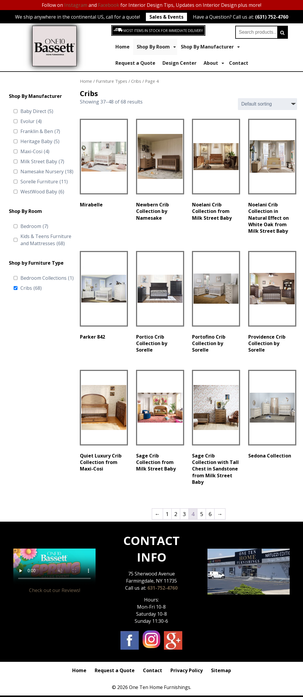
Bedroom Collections (47, 278)
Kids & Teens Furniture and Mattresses (45, 240)
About (214, 63)
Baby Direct (36, 111)
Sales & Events (166, 17)
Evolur (31, 121)
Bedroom (34, 226)
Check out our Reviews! (54, 590)
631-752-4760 (162, 588)
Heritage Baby (39, 141)
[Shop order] (267, 104)
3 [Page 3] (184, 514)
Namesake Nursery (46, 171)
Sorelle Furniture (44, 181)
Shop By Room (156, 47)
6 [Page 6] (210, 514)
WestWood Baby (42, 191)
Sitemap (221, 670)
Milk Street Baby (42, 161)
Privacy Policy (186, 670)
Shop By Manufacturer (210, 47)
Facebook (108, 5)
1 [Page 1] (167, 514)
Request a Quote (135, 63)
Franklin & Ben (40, 131)
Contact (238, 63)
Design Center (179, 63)
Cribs (31, 288)
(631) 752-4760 (271, 17)
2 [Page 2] (175, 514)
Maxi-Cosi (34, 151)
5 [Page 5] (201, 514)
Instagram (75, 5)
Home (122, 46)
